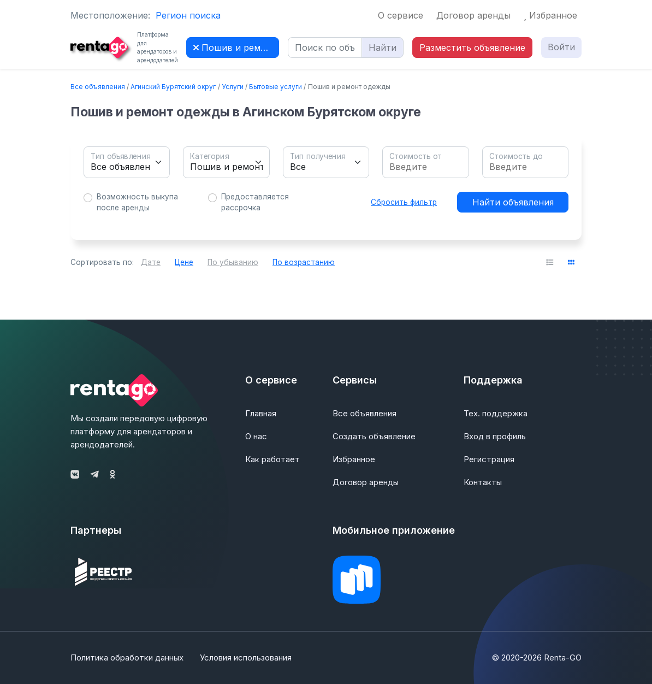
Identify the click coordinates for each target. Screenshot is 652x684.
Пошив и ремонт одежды (236, 47)
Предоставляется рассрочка (255, 202)
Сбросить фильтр (404, 202)
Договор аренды (473, 15)
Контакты (483, 482)
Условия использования (246, 657)
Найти (382, 47)
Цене (184, 262)
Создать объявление (374, 436)
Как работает (272, 459)
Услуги (233, 86)
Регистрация (489, 459)
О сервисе (400, 15)
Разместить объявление (472, 47)
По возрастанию (303, 262)
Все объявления (97, 86)
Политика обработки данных (126, 657)
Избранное (550, 15)
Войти (561, 47)
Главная (260, 413)
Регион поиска (188, 15)
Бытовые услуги (275, 86)
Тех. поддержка (495, 413)
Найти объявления (513, 202)
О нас (256, 436)
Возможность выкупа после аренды (137, 202)
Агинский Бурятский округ (173, 86)
